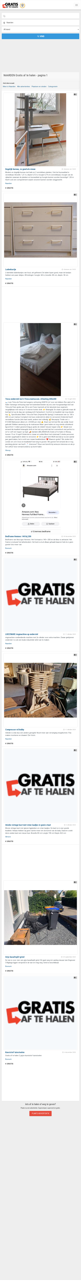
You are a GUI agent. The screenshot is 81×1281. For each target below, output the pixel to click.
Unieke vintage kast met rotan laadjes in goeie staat (28, 825)
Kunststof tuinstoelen (14, 1052)
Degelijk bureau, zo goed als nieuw (20, 169)
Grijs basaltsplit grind (14, 957)
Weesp (8, 450)
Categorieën (52, 86)
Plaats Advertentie (40, 1113)
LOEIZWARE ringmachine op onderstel (21, 634)
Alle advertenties (23, 86)
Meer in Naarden (9, 86)
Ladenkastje (10, 269)
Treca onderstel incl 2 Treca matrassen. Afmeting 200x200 (30, 399)
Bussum (8, 548)
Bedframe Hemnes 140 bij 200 (18, 536)
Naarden (8, 183)
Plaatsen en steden (39, 86)
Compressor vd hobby (14, 729)
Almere (8, 837)
